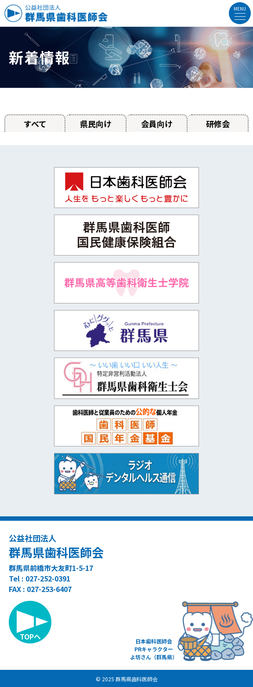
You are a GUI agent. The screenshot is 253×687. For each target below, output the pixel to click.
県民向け (96, 123)
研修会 (218, 123)
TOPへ (30, 636)
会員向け (157, 123)
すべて (35, 123)
